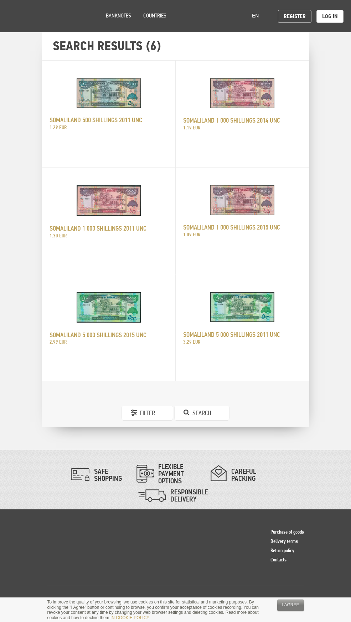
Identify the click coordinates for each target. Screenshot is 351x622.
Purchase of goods (287, 532)
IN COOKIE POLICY (129, 617)
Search (201, 413)
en (257, 16)
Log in (330, 16)
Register (295, 16)
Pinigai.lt (16, 16)
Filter (147, 413)
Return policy (282, 550)
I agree (290, 604)
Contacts (278, 559)
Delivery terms (284, 541)
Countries (154, 15)
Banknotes (118, 15)
